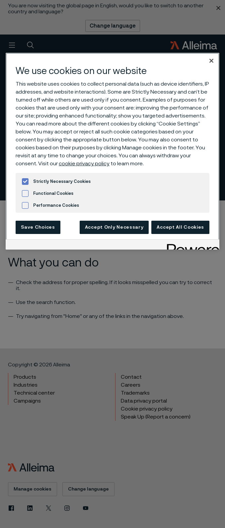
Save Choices (38, 227)
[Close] (211, 60)
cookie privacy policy (84, 163)
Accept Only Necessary (114, 227)
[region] (112, 151)
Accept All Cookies (180, 227)
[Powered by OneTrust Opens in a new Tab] (191, 245)
